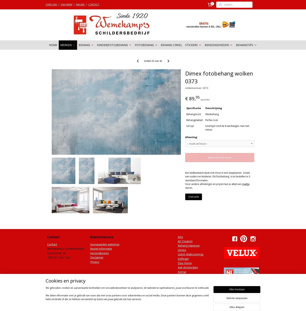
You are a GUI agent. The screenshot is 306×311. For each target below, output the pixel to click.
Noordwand (185, 276)
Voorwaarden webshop (104, 244)
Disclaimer (96, 257)
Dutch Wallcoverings (191, 254)
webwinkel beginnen (170, 303)
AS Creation (185, 241)
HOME (53, 45)
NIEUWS (80, 4)
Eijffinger (183, 259)
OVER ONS (51, 4)
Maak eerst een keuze (220, 157)
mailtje (246, 184)
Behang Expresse (189, 245)
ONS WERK (66, 4)
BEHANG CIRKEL (171, 45)
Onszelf (182, 281)
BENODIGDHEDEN (219, 45)
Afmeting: (191, 137)
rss (154, 303)
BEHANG (86, 45)
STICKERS (193, 45)
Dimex (182, 250)
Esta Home (185, 263)
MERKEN (68, 45)
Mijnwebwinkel (204, 303)
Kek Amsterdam (188, 267)
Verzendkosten (99, 253)
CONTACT (93, 4)
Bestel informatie (101, 249)
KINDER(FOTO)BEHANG (114, 45)
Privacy (94, 262)
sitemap (146, 303)
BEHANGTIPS (246, 45)
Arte (180, 237)
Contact (52, 244)
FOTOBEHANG (146, 45)
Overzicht (193, 196)
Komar (182, 272)
